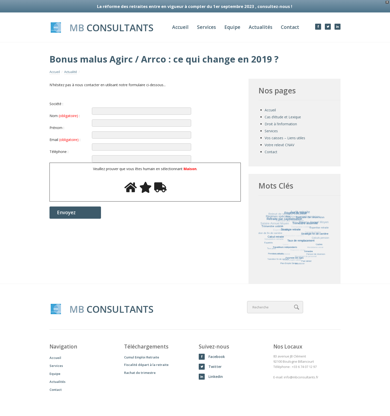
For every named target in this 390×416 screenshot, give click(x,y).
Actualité (70, 72)
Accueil (180, 27)
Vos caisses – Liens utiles (285, 138)
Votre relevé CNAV (279, 144)
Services (206, 27)
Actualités (260, 27)
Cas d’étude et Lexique (283, 117)
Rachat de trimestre (140, 372)
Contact (290, 27)
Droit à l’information (281, 124)
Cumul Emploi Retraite (141, 357)
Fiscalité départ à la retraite (146, 364)
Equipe (232, 27)
